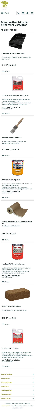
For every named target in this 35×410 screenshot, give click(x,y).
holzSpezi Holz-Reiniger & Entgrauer (15, 95)
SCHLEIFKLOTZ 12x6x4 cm (11, 306)
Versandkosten (6, 405)
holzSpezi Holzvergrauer (11, 180)
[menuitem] (5, 13)
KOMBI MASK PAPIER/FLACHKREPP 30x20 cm (17, 223)
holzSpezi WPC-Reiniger (10, 348)
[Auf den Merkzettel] (5, 71)
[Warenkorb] (32, 13)
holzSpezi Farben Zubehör (11, 138)
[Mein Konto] (27, 13)
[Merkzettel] (23, 13)
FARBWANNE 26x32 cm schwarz (13, 53)
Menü (5, 12)
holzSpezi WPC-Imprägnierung (13, 264)
